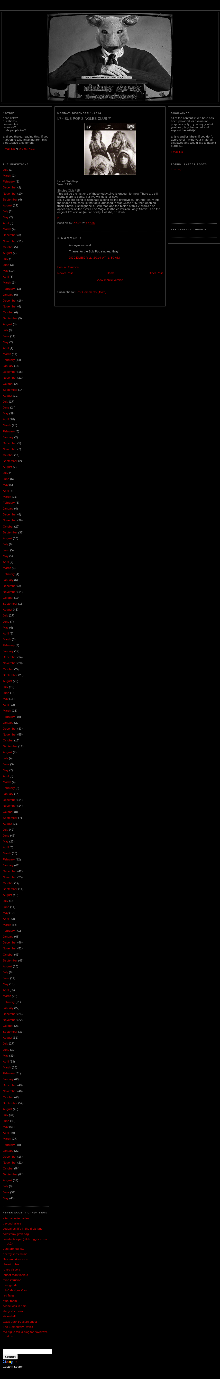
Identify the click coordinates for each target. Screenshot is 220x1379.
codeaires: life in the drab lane (22, 1228)
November (9, 193)
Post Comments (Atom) (91, 292)
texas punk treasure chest (20, 1321)
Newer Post (65, 273)
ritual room (10, 1300)
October (8, 247)
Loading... (177, 169)
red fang (8, 1295)
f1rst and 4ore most (16, 1259)
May (5, 217)
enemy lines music (15, 1254)
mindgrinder (11, 1285)
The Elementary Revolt (18, 1326)
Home (111, 273)
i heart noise (11, 1264)
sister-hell (9, 1316)
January (8, 294)
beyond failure (12, 1223)
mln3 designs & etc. (16, 1290)
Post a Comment (68, 267)
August (7, 205)
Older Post (156, 273)
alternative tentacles (16, 1218)
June (6, 264)
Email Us (9, 148)
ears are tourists (13, 1248)
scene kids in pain (14, 1306)
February (9, 181)
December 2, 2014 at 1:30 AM (94, 257)
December (9, 187)
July (5, 169)
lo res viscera (11, 1269)
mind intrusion (12, 1280)
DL (59, 218)
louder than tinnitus (15, 1274)
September (10, 199)
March (7, 175)
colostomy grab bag (16, 1234)
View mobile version (110, 280)
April (6, 223)
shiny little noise (13, 1311)
